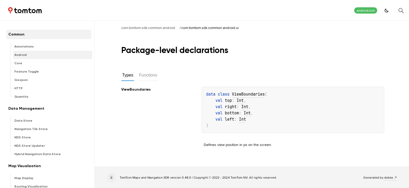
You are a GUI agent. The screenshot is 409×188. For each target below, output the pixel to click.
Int (240, 100)
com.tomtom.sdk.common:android (148, 27)
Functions (148, 75)
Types (127, 75)
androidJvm (366, 11)
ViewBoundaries (248, 94)
